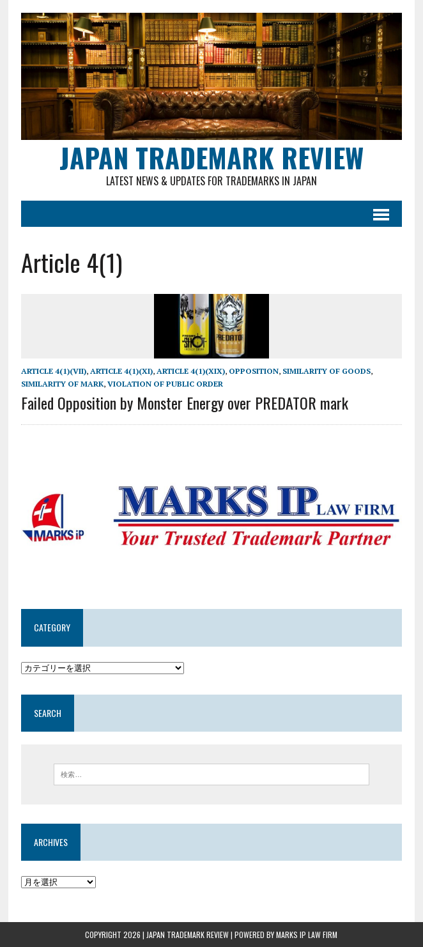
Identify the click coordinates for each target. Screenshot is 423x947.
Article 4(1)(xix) (191, 371)
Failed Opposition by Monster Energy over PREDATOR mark (184, 402)
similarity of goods (326, 371)
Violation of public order (165, 384)
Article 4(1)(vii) (53, 371)
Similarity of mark (62, 384)
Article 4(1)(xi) (121, 371)
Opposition (254, 371)
